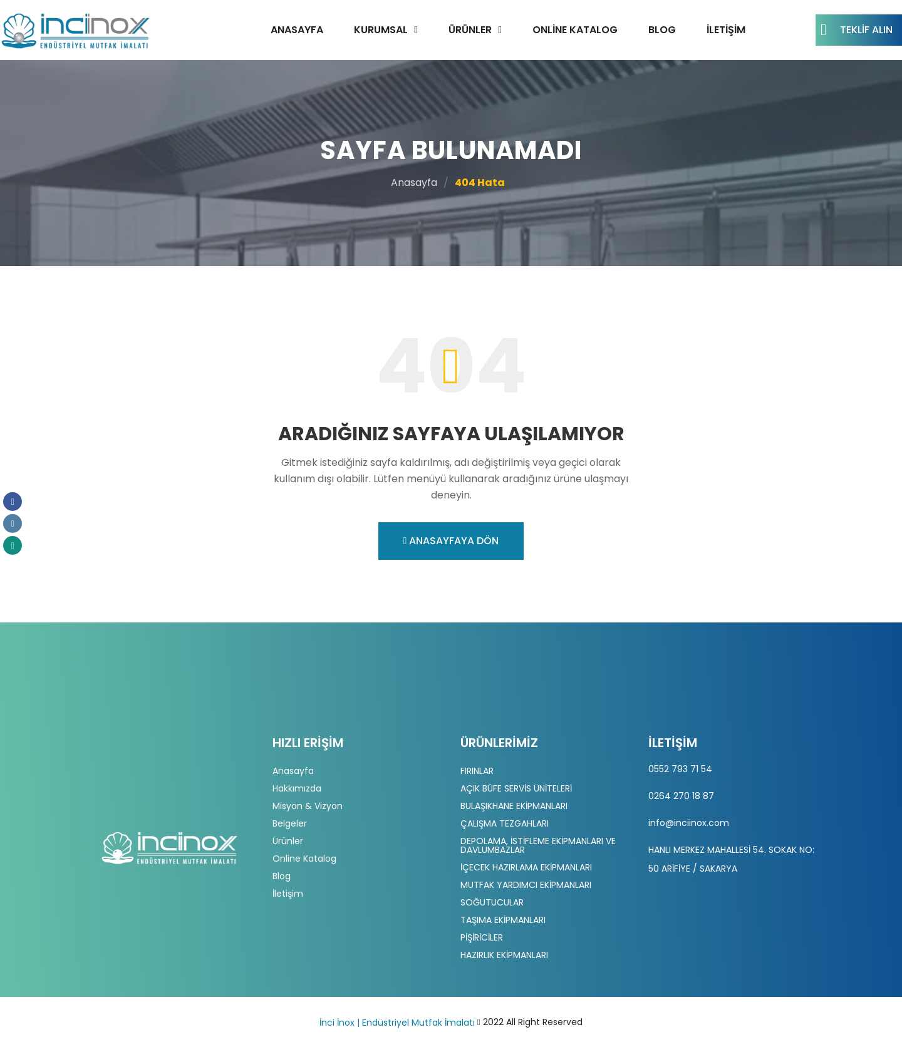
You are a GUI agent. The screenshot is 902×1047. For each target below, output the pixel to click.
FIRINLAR (477, 770)
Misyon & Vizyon (307, 806)
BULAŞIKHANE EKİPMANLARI (514, 806)
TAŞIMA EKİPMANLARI (503, 919)
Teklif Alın (857, 30)
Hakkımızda (296, 788)
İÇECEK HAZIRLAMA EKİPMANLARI (526, 867)
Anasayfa (297, 30)
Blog (662, 30)
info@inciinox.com (688, 823)
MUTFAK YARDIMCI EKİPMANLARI (525, 884)
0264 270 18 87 (681, 796)
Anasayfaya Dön (451, 541)
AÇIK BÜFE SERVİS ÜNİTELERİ (516, 788)
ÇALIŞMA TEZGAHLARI (504, 823)
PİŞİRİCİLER (481, 937)
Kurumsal (381, 30)
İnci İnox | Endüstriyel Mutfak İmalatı (397, 1022)
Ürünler (470, 30)
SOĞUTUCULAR (492, 902)
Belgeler (289, 823)
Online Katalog (575, 30)
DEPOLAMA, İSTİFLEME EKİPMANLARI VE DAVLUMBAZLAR (538, 845)
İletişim (726, 30)
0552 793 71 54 (680, 769)
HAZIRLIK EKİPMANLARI (504, 955)
